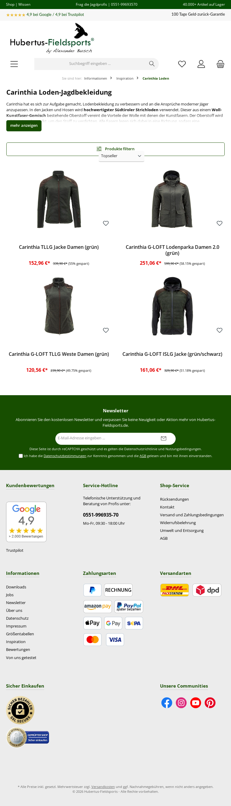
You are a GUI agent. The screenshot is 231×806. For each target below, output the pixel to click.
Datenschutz (17, 618)
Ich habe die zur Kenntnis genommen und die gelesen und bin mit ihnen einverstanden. (118, 456)
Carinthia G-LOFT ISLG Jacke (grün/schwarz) (172, 354)
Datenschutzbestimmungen (65, 455)
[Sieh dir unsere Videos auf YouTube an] (195, 703)
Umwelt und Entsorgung (182, 530)
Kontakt (167, 507)
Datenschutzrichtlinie (140, 449)
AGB (143, 455)
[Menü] (14, 64)
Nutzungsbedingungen (183, 449)
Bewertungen (18, 649)
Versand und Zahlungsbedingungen (192, 514)
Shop (10, 4)
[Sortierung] (121, 156)
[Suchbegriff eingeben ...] (90, 64)
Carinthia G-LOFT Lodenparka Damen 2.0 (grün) (172, 250)
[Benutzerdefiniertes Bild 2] (27, 737)
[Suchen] (152, 64)
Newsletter (16, 602)
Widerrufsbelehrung (178, 522)
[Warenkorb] (218, 64)
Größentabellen (20, 634)
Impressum (16, 626)
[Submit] (164, 439)
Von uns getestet (21, 657)
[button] (24, 125)
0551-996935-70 (101, 514)
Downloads (16, 587)
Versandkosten (103, 786)
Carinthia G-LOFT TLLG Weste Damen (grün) (59, 354)
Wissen (24, 4)
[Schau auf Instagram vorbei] (181, 703)
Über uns (14, 610)
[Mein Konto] (201, 64)
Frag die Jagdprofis (91, 4)
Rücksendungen (174, 499)
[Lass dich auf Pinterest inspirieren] (210, 703)
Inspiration (16, 641)
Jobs (10, 594)
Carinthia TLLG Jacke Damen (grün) (59, 247)
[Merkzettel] (182, 64)
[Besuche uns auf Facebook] (167, 703)
